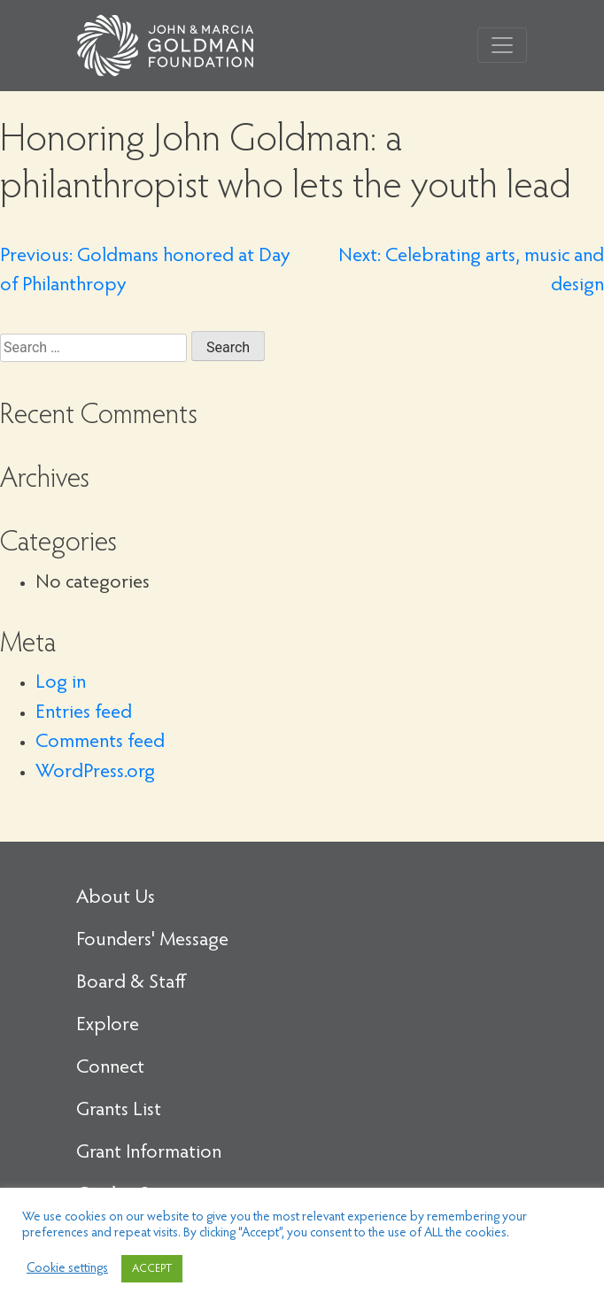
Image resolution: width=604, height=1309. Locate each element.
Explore (107, 1026)
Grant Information (148, 1153)
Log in (60, 683)
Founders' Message (152, 941)
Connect (110, 1068)
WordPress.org (95, 772)
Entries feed (83, 713)
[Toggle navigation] (502, 45)
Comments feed (100, 742)
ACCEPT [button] (152, 1268)
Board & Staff (131, 983)
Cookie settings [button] (67, 1268)
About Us (115, 898)
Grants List (118, 1110)
